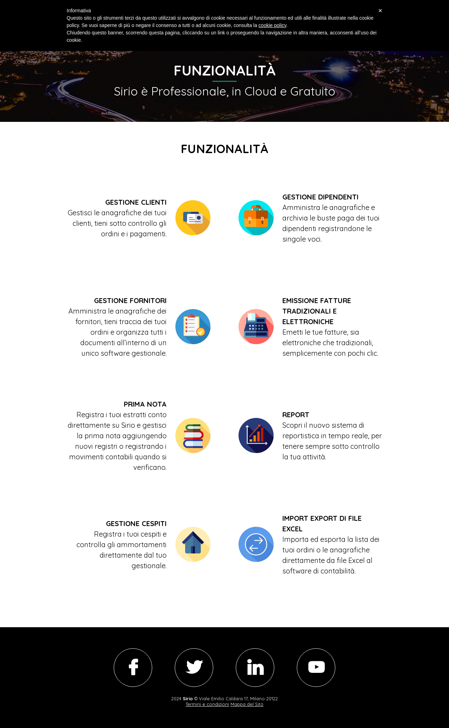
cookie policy (272, 25)
